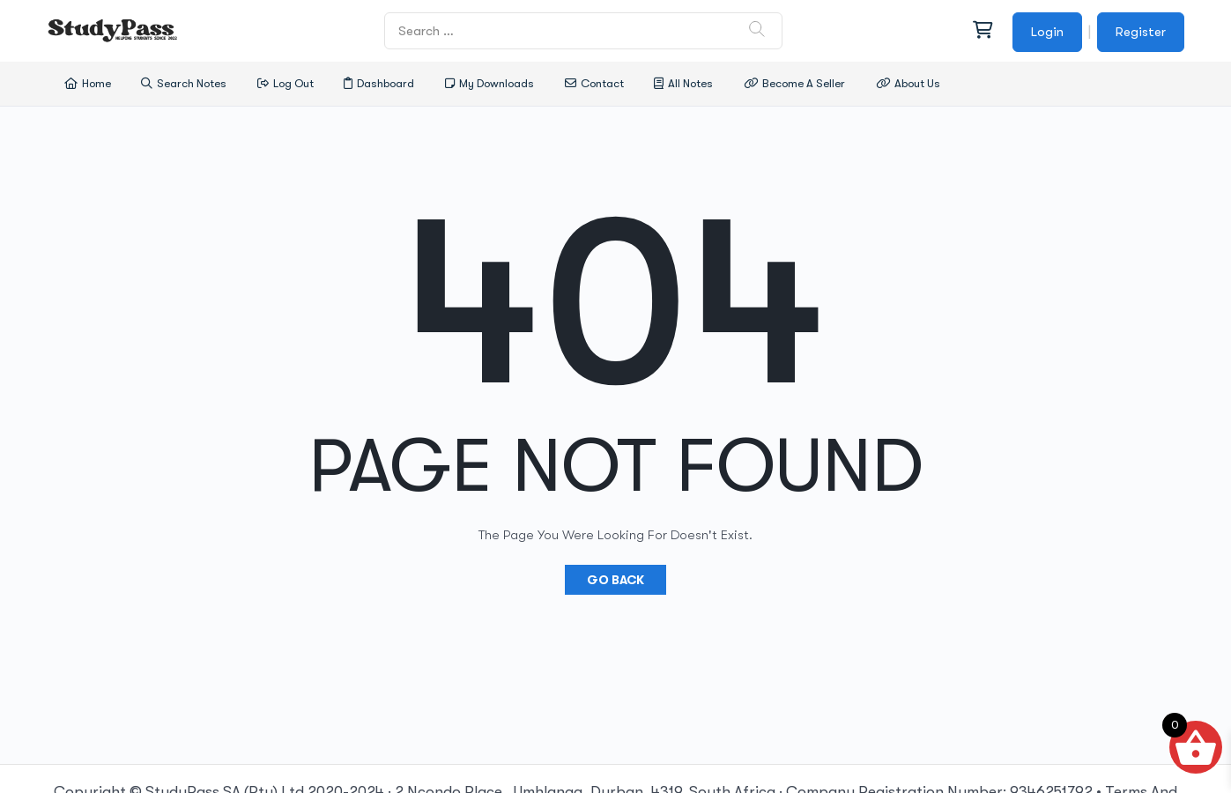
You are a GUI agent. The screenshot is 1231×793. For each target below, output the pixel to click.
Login (1047, 32)
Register (1141, 32)
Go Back (615, 580)
